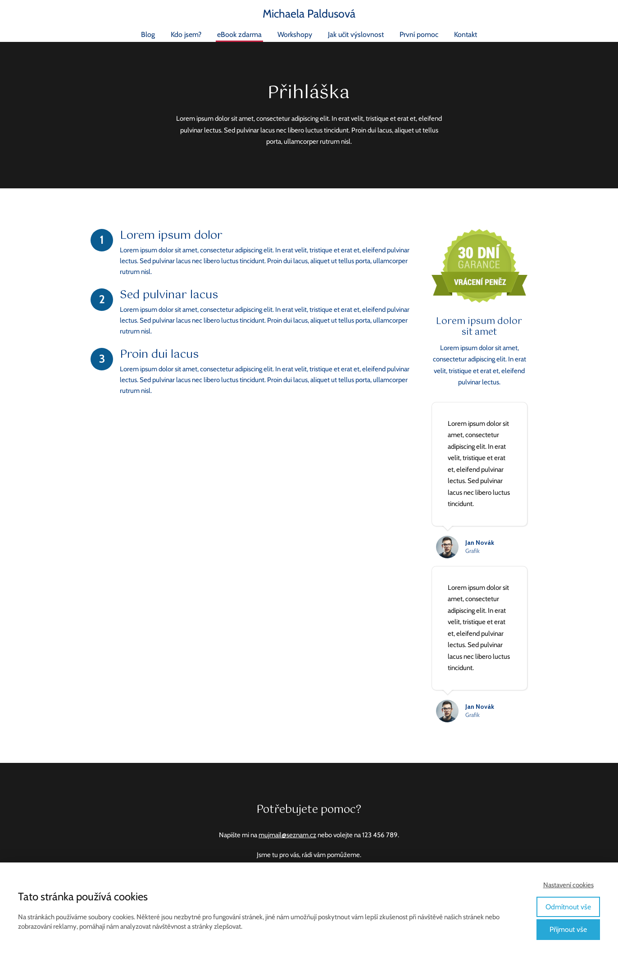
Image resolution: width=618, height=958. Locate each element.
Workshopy (294, 34)
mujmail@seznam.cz (287, 835)
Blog (148, 34)
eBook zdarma (239, 34)
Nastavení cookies (568, 885)
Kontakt (465, 34)
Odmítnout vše (568, 907)
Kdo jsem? (186, 34)
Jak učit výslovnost (356, 34)
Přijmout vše (568, 929)
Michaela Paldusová (309, 13)
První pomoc (419, 34)
